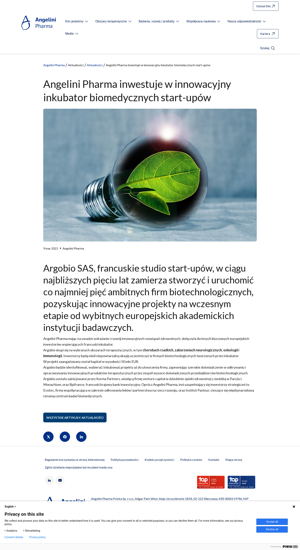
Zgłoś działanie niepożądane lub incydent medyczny (78, 467)
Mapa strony (233, 459)
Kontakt (213, 459)
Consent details (14, 537)
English (11, 506)
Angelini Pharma (54, 65)
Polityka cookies (191, 459)
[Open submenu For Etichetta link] (77, 21)
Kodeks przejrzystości (159, 459)
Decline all (272, 529)
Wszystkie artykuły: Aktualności (75, 417)
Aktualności (95, 65)
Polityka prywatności (125, 459)
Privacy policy (37, 537)
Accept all (272, 521)
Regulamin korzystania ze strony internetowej (74, 459)
